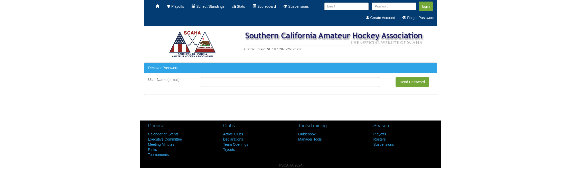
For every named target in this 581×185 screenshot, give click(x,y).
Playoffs (379, 134)
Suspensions (383, 144)
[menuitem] (157, 6)
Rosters (379, 139)
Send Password (412, 82)
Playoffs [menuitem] (175, 6)
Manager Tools (310, 139)
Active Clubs (233, 134)
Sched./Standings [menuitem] (208, 6)
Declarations (233, 139)
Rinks (152, 149)
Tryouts (229, 149)
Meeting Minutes (161, 144)
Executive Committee (165, 139)
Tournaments (158, 155)
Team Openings (235, 144)
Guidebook (307, 134)
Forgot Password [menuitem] (418, 18)
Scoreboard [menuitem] (264, 6)
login (426, 6)
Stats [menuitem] (238, 6)
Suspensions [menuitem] (296, 6)
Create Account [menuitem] (380, 18)
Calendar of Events (163, 134)
